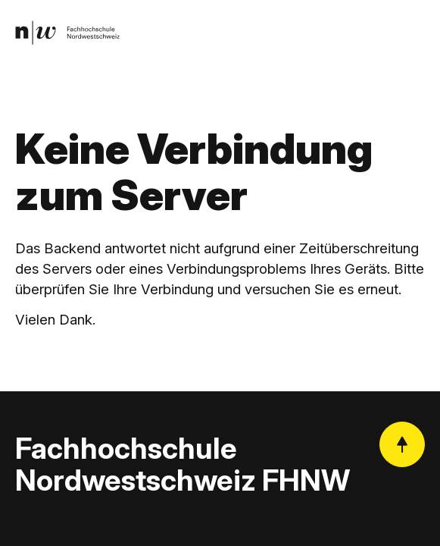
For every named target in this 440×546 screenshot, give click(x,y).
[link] (67, 32)
